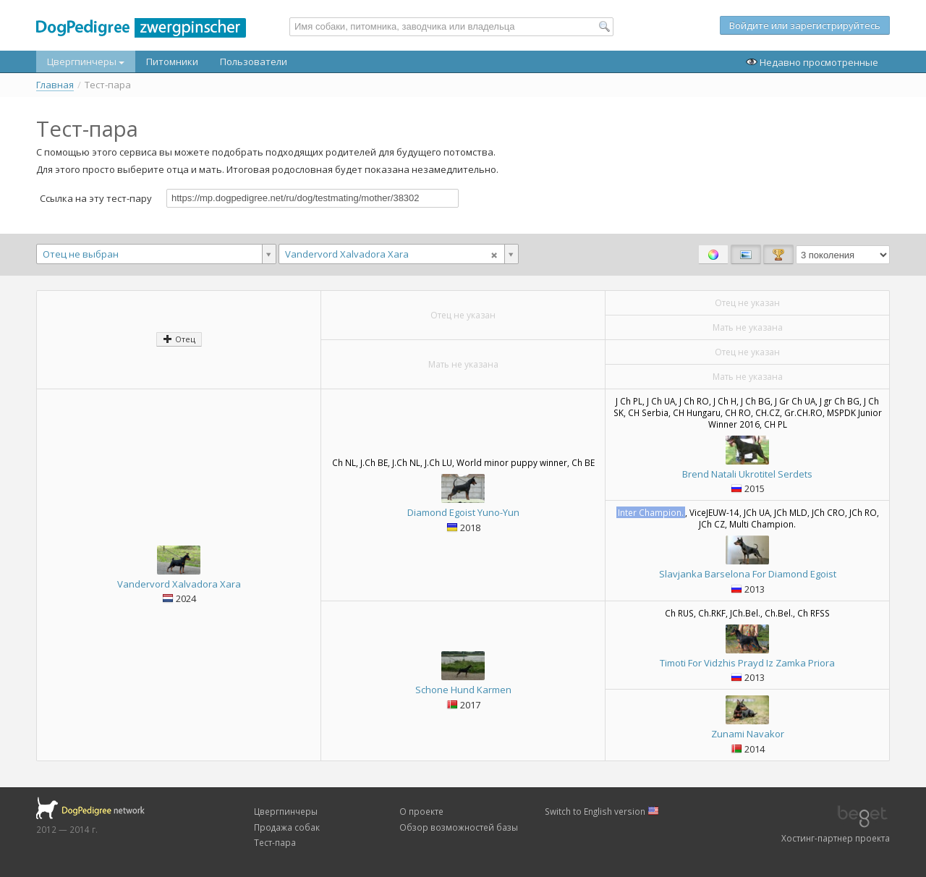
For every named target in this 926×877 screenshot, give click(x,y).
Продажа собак (287, 827)
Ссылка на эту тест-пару (96, 198)
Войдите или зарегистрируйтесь (804, 25)
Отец (179, 339)
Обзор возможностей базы (458, 827)
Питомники (172, 61)
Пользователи (253, 61)
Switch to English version (602, 811)
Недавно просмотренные (812, 62)
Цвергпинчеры (85, 61)
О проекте (421, 811)
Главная (55, 85)
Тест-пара (275, 842)
